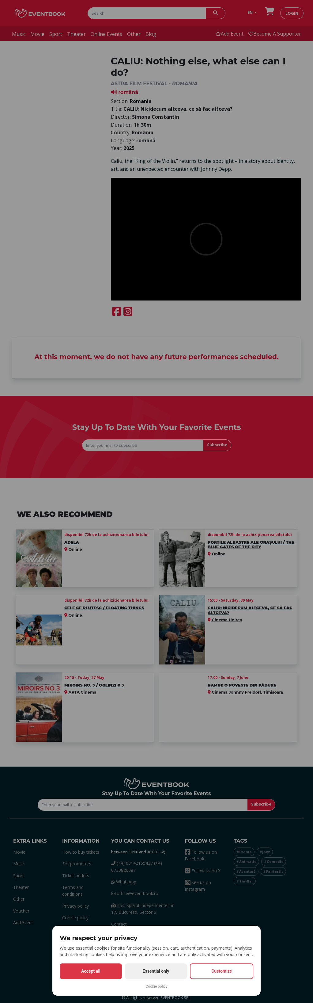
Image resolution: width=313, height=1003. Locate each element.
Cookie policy (156, 986)
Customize (221, 971)
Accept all (90, 971)
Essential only (156, 971)
